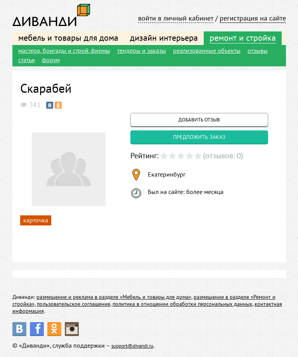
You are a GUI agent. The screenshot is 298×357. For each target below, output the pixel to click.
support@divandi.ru (138, 345)
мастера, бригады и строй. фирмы (64, 50)
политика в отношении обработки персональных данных (182, 303)
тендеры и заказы (141, 50)
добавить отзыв (199, 119)
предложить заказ (199, 136)
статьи (26, 60)
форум (51, 60)
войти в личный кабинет (175, 18)
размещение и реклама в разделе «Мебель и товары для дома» (113, 296)
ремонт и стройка (243, 37)
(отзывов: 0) (223, 156)
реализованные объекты (207, 50)
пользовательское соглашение (73, 303)
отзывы (258, 50)
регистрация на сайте (253, 18)
